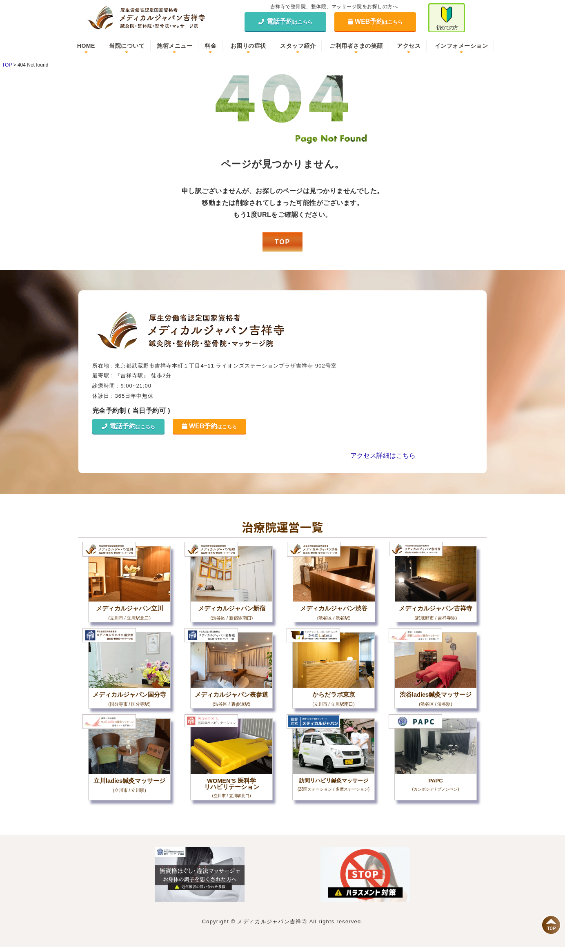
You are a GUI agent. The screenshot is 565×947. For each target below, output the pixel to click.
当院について (127, 45)
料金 (210, 45)
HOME (86, 45)
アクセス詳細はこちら (383, 455)
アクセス (408, 45)
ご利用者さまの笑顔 (356, 45)
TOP (283, 241)
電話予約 (285, 21)
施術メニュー (174, 45)
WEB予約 (375, 21)
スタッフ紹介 (298, 45)
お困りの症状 (248, 45)
